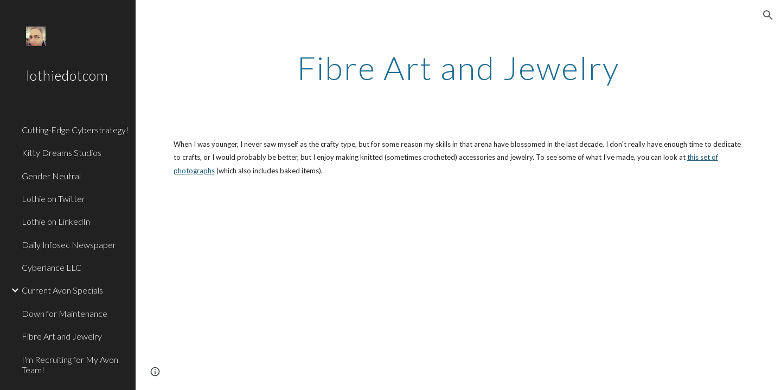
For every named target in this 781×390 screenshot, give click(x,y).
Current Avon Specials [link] (62, 290)
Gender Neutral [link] (51, 176)
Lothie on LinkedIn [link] (56, 221)
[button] (768, 15)
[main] (458, 68)
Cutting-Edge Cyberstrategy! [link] (75, 130)
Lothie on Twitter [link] (53, 198)
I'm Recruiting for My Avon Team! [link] (70, 364)
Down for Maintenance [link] (64, 313)
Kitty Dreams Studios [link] (61, 152)
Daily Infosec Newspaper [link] (69, 244)
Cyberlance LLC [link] (51, 267)
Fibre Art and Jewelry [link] (62, 336)
